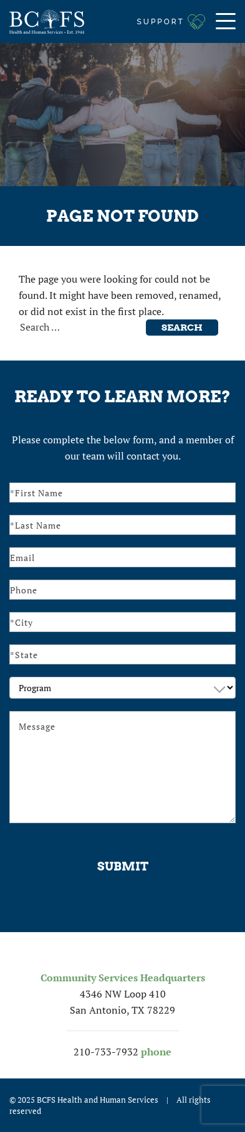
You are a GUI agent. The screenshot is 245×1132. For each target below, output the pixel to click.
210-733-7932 (106, 1052)
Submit (122, 866)
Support (161, 21)
